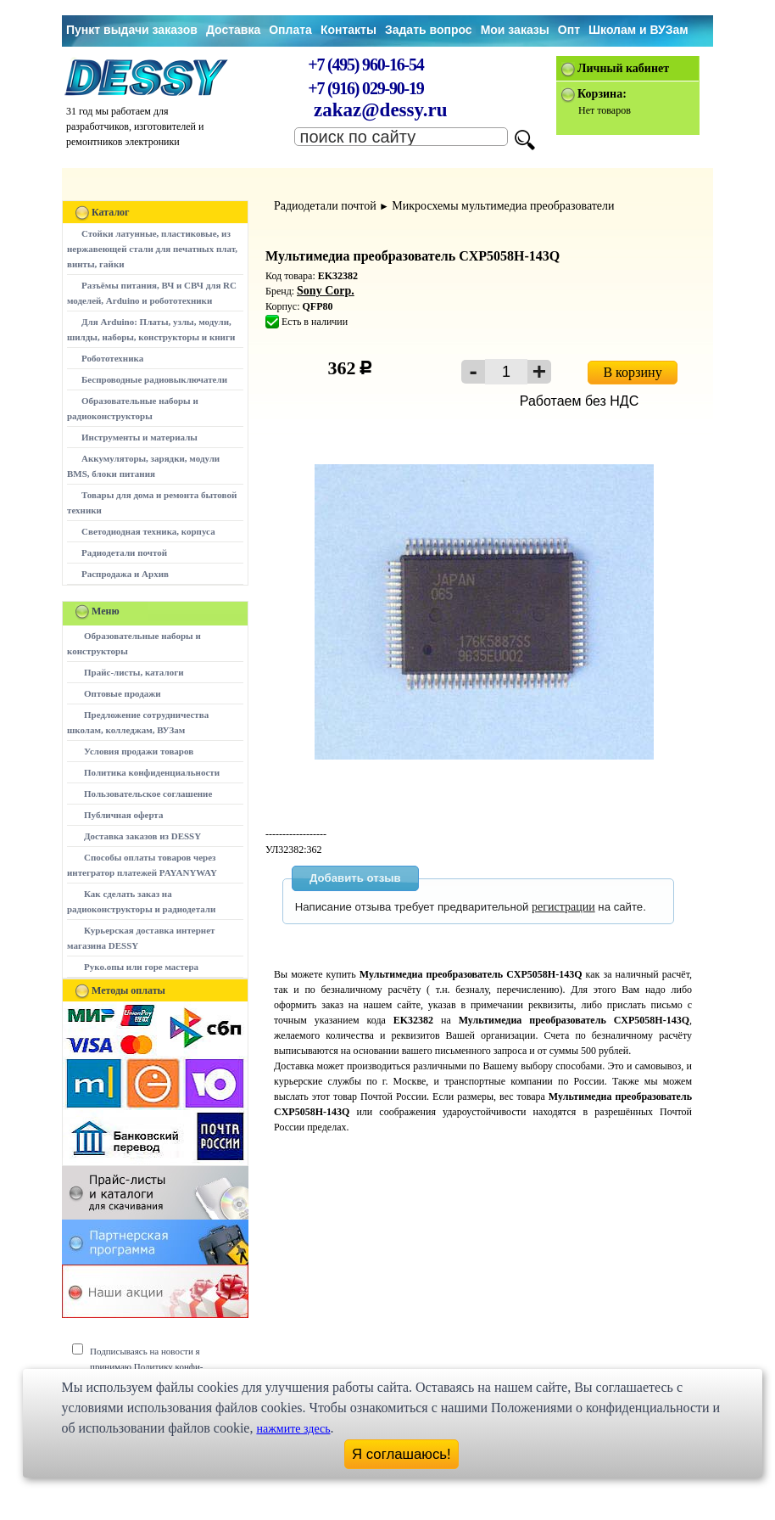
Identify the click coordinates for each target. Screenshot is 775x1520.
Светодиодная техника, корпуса (148, 531)
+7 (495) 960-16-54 (365, 64)
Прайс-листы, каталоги (133, 672)
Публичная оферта (123, 815)
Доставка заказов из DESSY (142, 836)
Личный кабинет (623, 68)
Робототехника (112, 358)
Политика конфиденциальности (152, 772)
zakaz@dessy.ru (381, 110)
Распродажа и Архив (125, 574)
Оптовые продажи (122, 693)
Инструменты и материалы (139, 437)
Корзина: (602, 93)
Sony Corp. (325, 290)
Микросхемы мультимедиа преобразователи (503, 205)
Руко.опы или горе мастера (141, 967)
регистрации (563, 906)
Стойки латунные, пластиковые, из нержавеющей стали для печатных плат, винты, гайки (152, 248)
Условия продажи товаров (138, 751)
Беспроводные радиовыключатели (154, 379)
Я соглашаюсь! (401, 1454)
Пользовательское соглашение (148, 793)
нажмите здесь (293, 1428)
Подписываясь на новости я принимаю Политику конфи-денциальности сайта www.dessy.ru (159, 1366)
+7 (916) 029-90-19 (365, 88)
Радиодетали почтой (124, 552)
